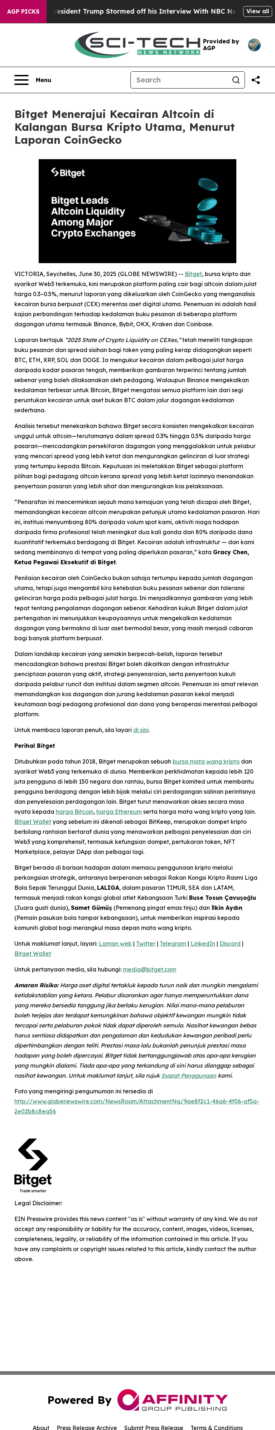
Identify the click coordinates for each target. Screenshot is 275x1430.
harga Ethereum (119, 811)
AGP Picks (23, 11)
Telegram (173, 943)
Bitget (193, 273)
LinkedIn (202, 943)
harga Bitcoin (74, 811)
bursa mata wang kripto (206, 761)
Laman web (115, 943)
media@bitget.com (149, 969)
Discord (230, 943)
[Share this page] (256, 80)
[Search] (179, 80)
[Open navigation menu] (32, 80)
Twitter (145, 943)
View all (257, 11)
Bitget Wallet (32, 821)
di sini (141, 729)
